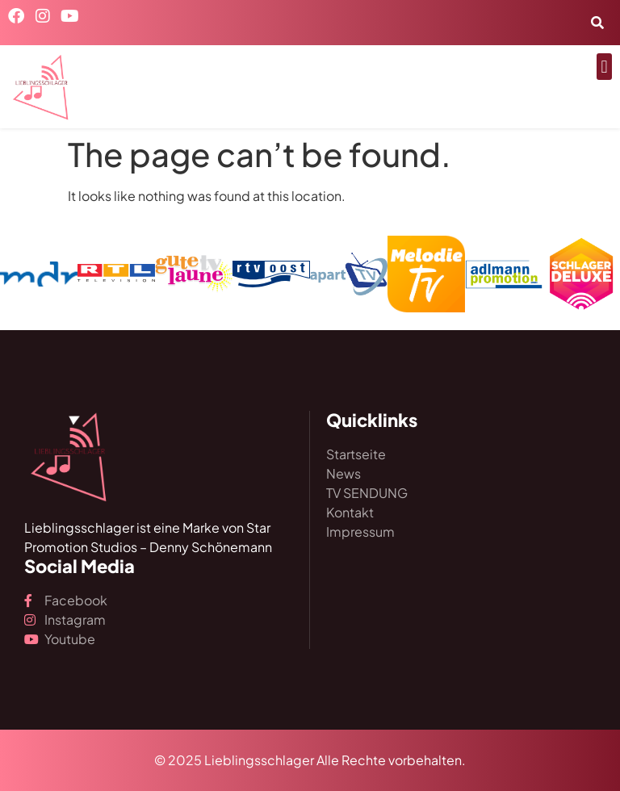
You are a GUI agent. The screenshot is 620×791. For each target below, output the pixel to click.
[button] (604, 66)
